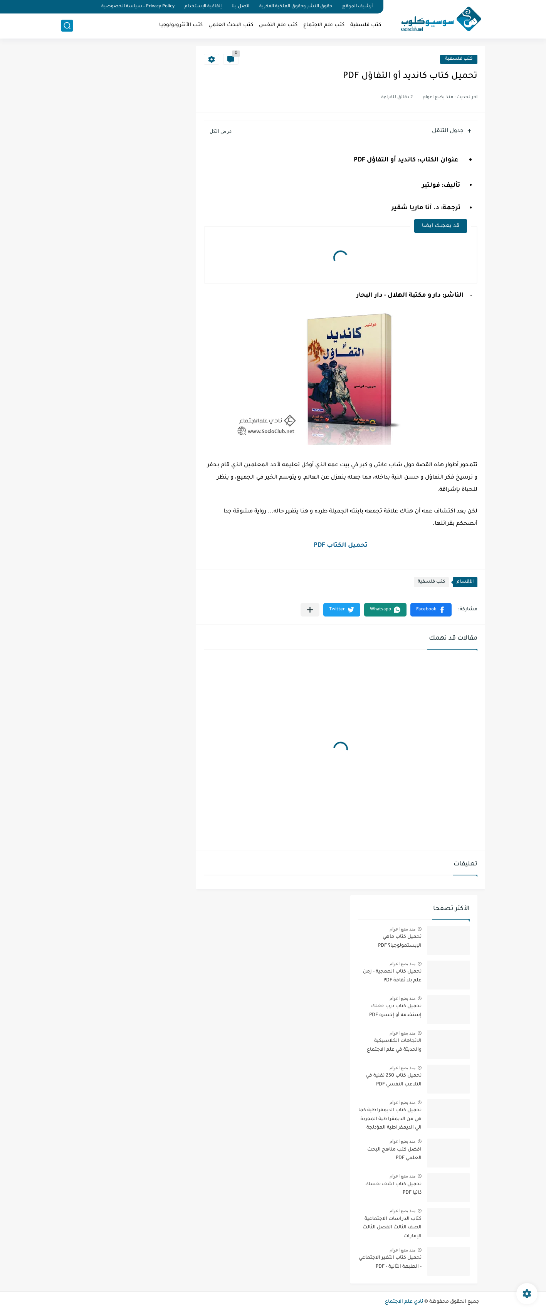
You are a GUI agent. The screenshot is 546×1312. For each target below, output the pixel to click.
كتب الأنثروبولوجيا (181, 25)
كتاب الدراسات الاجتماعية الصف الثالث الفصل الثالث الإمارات (392, 1227)
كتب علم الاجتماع (323, 25)
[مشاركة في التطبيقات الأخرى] (310, 610)
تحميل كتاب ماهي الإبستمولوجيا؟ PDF (400, 941)
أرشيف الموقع (357, 6)
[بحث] (67, 26)
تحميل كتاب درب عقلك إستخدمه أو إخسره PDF (395, 1011)
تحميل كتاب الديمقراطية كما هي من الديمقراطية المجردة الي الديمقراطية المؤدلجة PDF (390, 1120)
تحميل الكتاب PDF (341, 545)
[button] (431, 610)
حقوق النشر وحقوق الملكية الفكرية (295, 6)
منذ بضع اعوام (403, 929)
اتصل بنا (240, 6)
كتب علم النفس (278, 25)
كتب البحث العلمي (230, 25)
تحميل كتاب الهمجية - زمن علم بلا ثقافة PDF (392, 976)
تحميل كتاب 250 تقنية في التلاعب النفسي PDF (394, 1080)
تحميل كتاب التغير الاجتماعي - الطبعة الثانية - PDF (390, 1262)
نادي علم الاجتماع (404, 1302)
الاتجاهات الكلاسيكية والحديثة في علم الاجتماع (394, 1045)
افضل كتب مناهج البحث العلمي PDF (394, 1154)
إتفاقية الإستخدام (203, 6)
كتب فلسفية (365, 25)
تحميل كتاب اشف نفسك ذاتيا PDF (393, 1189)
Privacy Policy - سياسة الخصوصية (138, 6)
